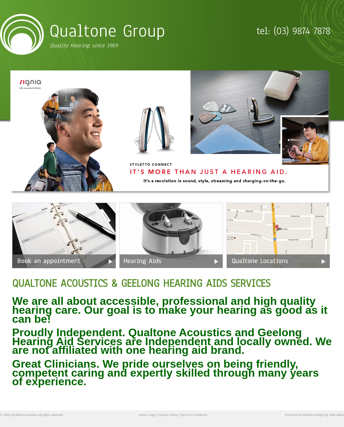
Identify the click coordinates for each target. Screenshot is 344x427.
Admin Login (147, 415)
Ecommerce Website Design (304, 415)
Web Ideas (336, 415)
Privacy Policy (168, 415)
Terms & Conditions (193, 415)
